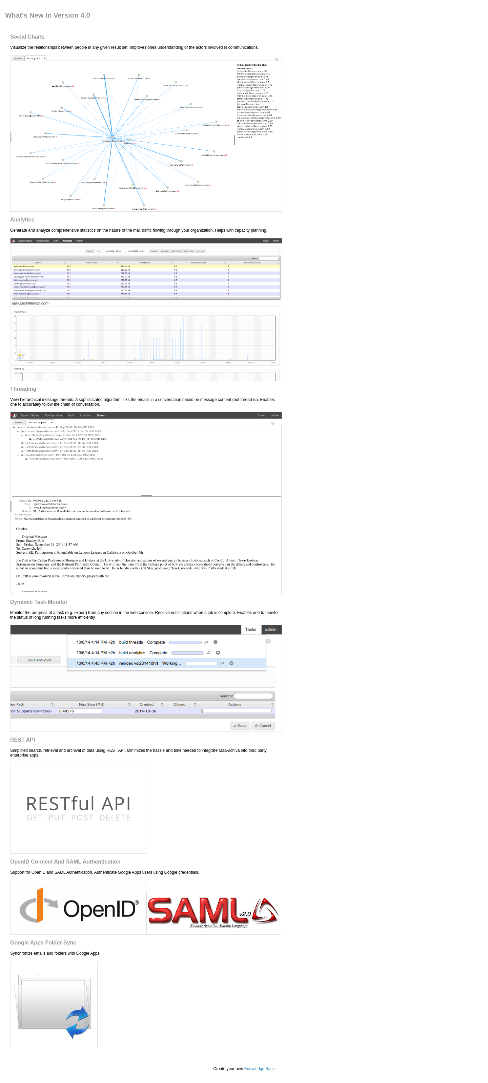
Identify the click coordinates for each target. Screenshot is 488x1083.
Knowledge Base (259, 1068)
